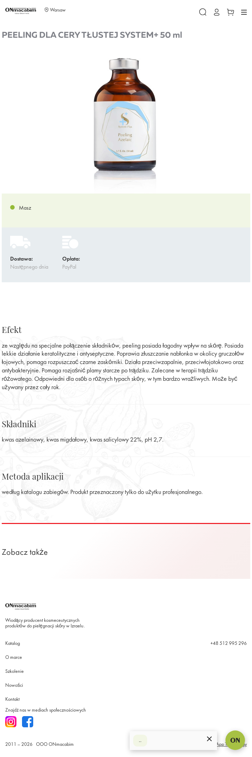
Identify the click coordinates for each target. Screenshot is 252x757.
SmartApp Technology (226, 744)
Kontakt (12, 699)
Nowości (14, 685)
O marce (13, 657)
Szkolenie (14, 671)
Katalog (12, 643)
